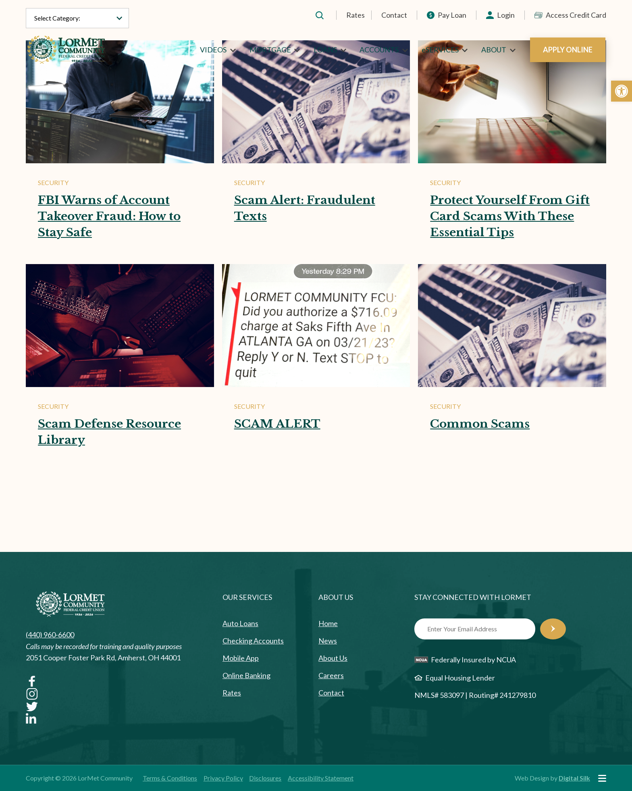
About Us (332, 658)
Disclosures (265, 778)
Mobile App (240, 658)
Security (53, 182)
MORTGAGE (270, 49)
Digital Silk (574, 778)
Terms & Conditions (170, 778)
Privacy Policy (223, 778)
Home (328, 623)
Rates (355, 14)
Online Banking (246, 675)
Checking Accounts (253, 640)
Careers (331, 675)
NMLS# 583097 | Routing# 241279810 (475, 695)
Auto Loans (240, 623)
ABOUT (493, 49)
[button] (621, 91)
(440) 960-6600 (50, 634)
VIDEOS (213, 49)
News (327, 640)
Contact (394, 14)
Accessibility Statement (320, 778)
